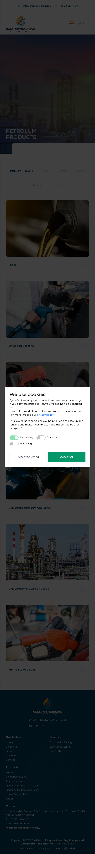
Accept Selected (28, 457)
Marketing (26, 443)
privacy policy (45, 414)
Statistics (52, 437)
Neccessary (26, 437)
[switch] (41, 437)
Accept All (67, 457)
